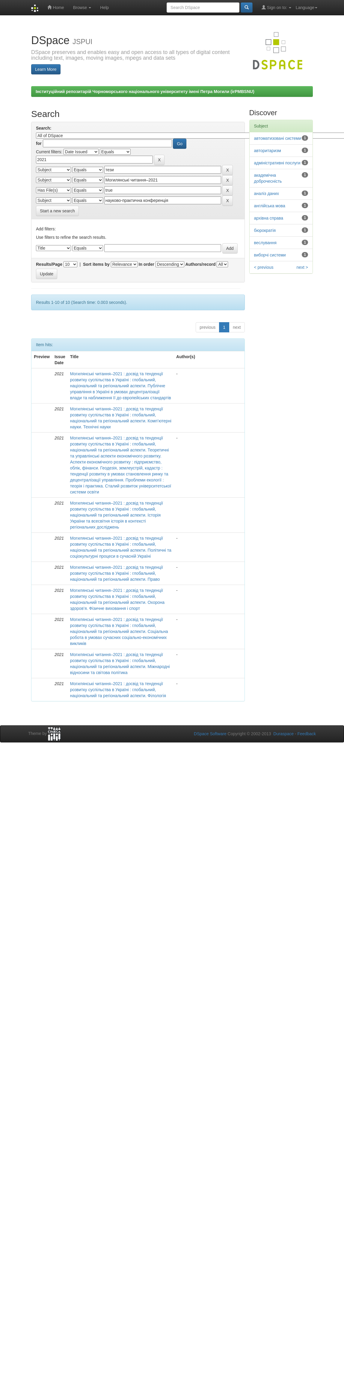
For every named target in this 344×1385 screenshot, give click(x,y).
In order (146, 264)
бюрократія (265, 230)
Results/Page (49, 264)
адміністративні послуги (277, 162)
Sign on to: (276, 7)
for (39, 143)
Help (104, 7)
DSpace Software (210, 733)
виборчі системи (270, 255)
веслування (265, 242)
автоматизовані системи (277, 138)
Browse (82, 7)
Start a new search (57, 210)
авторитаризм (267, 150)
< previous (264, 267)
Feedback (307, 733)
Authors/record (200, 264)
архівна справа (268, 218)
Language (306, 7)
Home (55, 7)
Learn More (46, 69)
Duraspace (283, 733)
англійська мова (269, 205)
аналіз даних (266, 193)
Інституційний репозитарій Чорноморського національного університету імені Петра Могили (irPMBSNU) (145, 91)
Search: (43, 128)
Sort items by (96, 264)
